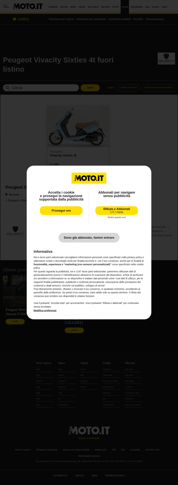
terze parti (87, 271)
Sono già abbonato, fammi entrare (89, 237)
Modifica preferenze (45, 310)
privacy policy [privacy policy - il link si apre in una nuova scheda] (134, 257)
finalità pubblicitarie (53, 282)
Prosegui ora (61, 210)
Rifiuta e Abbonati (116, 210)
